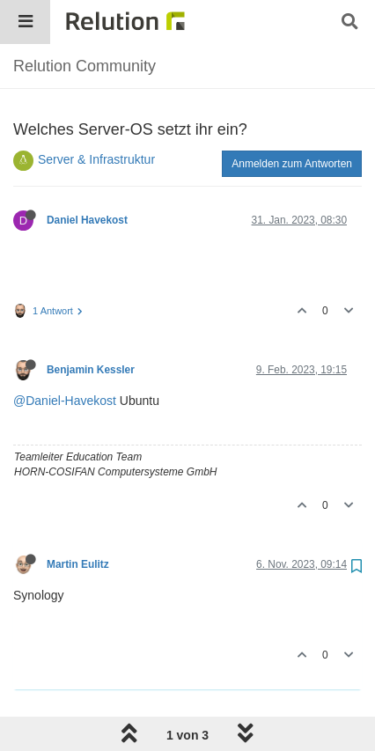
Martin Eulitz (78, 564)
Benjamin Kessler (91, 370)
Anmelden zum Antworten (292, 164)
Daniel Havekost (87, 220)
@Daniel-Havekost (64, 401)
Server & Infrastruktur (96, 159)
